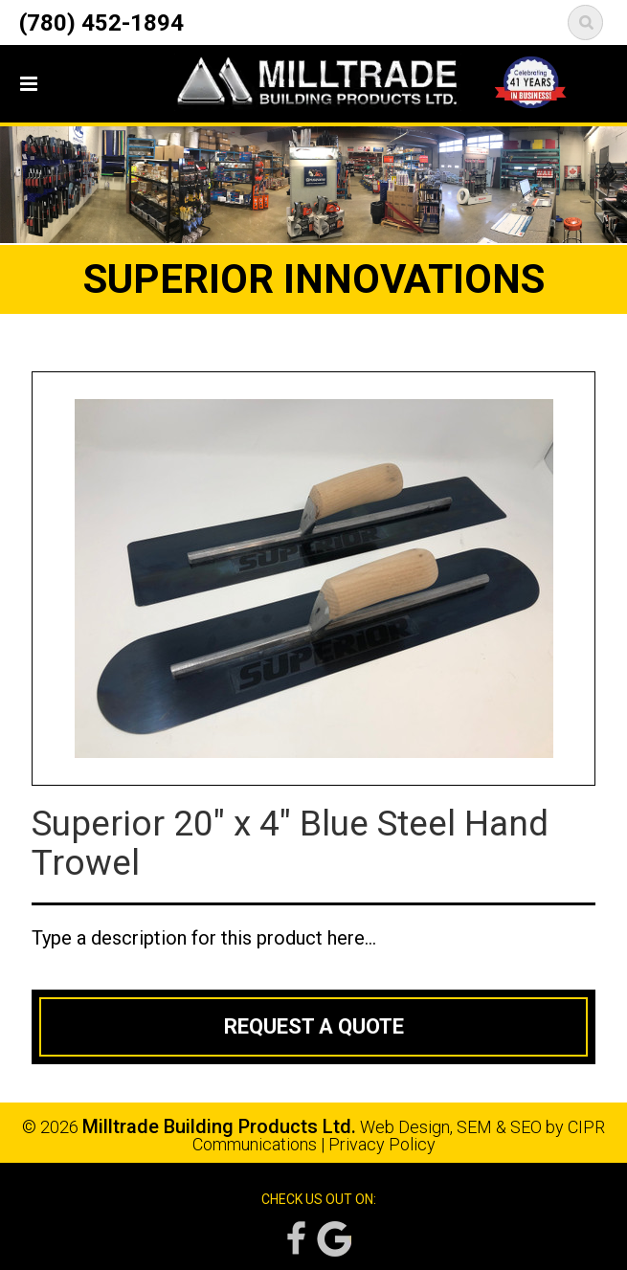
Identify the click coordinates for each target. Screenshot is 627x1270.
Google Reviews (334, 1239)
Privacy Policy (382, 1144)
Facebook (294, 1239)
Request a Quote (314, 1026)
